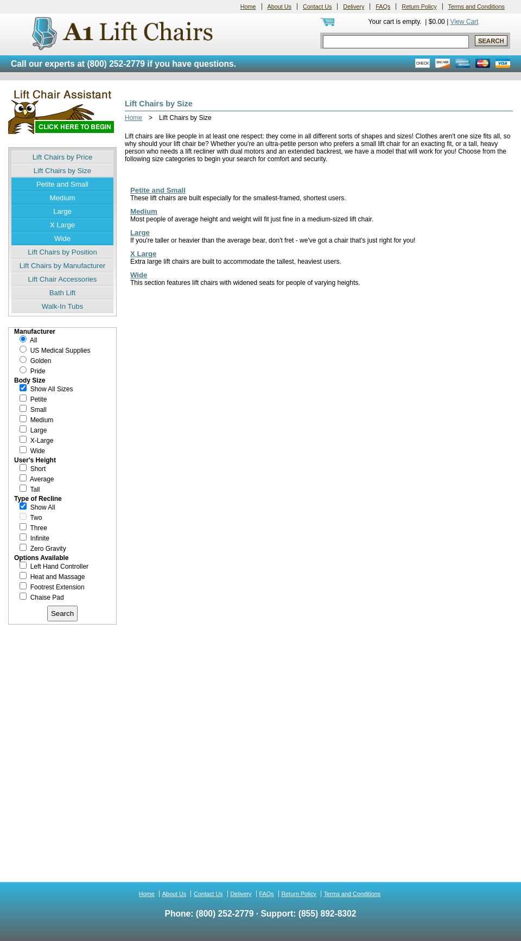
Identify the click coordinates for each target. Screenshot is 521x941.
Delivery (353, 6)
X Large (62, 225)
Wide (62, 238)
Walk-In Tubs (62, 306)
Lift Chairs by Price (63, 157)
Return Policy (419, 6)
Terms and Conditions (476, 6)
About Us (279, 6)
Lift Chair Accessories (62, 279)
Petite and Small (62, 184)
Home (248, 6)
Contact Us (317, 6)
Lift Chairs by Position (62, 252)
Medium (62, 198)
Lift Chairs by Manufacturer (62, 266)
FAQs (383, 6)
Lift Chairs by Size (62, 171)
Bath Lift (62, 293)
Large (62, 211)
